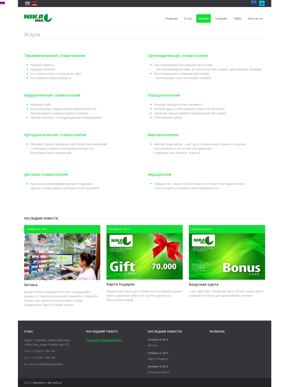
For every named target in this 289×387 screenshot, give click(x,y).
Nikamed (38, 383)
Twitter (262, 2)
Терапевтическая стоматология (54, 55)
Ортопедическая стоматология (178, 55)
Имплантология (163, 134)
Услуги (203, 18)
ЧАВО (237, 18)
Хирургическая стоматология (52, 95)
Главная (171, 18)
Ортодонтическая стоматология (55, 134)
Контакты (255, 18)
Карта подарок (120, 284)
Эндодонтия (159, 174)
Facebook (254, 2)
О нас (188, 18)
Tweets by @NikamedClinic (104, 340)
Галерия (221, 18)
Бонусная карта (204, 284)
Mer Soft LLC (55, 383)
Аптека (30, 284)
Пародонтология (164, 95)
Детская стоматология (46, 174)
